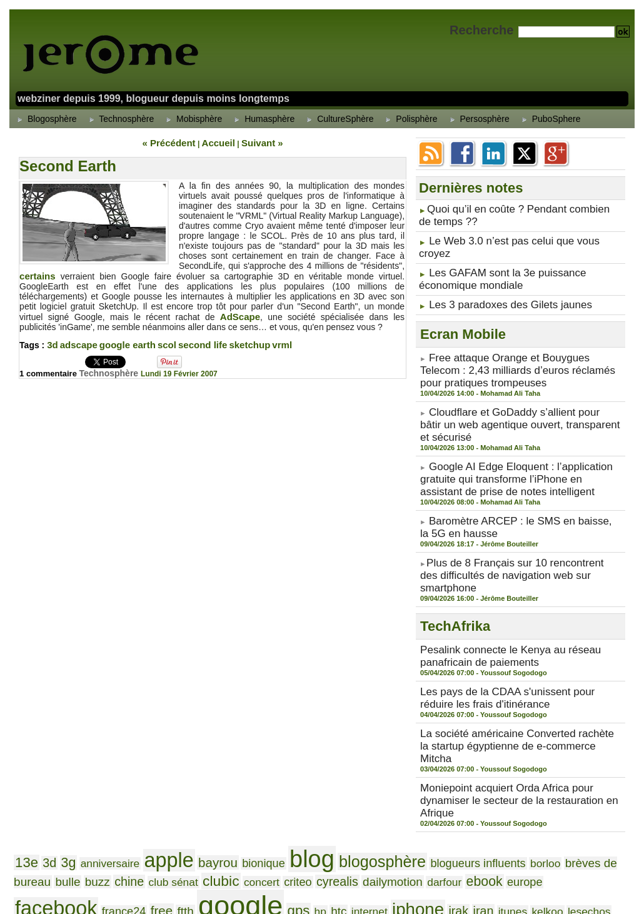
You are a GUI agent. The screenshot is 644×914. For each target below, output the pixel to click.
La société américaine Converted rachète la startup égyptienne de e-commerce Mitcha (519, 645)
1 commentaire (51, 369)
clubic (74, 756)
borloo (448, 732)
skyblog (58, 835)
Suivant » (253, 142)
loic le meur (334, 778)
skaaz (26, 835)
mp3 (154, 801)
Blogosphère (45, 119)
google (526, 752)
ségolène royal (475, 819)
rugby (141, 820)
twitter (344, 834)
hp (591, 757)
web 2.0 (45, 851)
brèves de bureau (502, 731)
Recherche (483, 30)
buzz (578, 731)
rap (97, 820)
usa (415, 835)
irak (102, 778)
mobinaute (36, 801)
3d (52, 341)
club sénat (34, 757)
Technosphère (120, 119)
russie (170, 820)
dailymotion (215, 756)
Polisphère (409, 119)
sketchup (237, 341)
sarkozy (308, 818)
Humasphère (262, 119)
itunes (147, 779)
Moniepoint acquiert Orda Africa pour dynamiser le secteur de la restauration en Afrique (517, 682)
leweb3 (257, 776)
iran (123, 778)
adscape (76, 341)
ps (614, 801)
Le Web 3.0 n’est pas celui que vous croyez (513, 235)
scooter (358, 819)
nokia (347, 801)
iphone (69, 777)
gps (574, 756)
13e (24, 731)
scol (159, 341)
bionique (219, 732)
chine (604, 731)
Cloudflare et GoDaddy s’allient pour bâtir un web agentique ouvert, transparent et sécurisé (520, 381)
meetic (377, 779)
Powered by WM (322, 889)
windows (182, 853)
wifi (124, 852)
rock (116, 820)
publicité (33, 820)
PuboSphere (549, 119)
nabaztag (191, 800)
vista (586, 835)
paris (492, 800)
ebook (290, 757)
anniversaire (94, 732)
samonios (204, 820)
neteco (250, 797)
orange (428, 799)
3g (60, 732)
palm (465, 801)
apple (141, 729)
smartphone (105, 835)
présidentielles (575, 801)
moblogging (84, 801)
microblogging (424, 778)
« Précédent (176, 142)
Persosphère (478, 119)
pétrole (526, 801)
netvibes (307, 800)
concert (107, 757)
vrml (267, 341)
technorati (301, 835)
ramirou (70, 820)
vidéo (560, 834)
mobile (606, 779)
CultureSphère (338, 119)
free (461, 756)
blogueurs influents (394, 732)
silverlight (586, 820)
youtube (257, 854)
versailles (495, 835)
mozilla (126, 801)
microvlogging (562, 779)
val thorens (449, 835)
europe (323, 757)
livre (294, 778)
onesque (382, 801)
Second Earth (67, 164)
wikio (149, 853)
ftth (481, 756)
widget (95, 853)
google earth (122, 341)
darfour (257, 757)
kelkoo (176, 779)
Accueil (217, 142)
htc (607, 756)
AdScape (216, 314)
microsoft (494, 776)
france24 (430, 757)
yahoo (220, 853)
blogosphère (316, 731)
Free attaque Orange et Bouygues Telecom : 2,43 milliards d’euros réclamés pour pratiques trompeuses (520, 339)
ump (393, 835)
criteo (137, 757)
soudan (211, 835)
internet (29, 779)
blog (258, 728)
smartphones (164, 835)
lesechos (211, 779)
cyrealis (169, 756)
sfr (557, 819)
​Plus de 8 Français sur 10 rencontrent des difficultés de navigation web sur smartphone (506, 502)
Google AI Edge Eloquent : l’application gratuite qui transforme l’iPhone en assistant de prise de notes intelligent (516, 423)
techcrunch (252, 835)
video (530, 834)
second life (193, 341)
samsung (253, 819)
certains (36, 274)
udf (372, 835)
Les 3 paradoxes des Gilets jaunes (496, 279)
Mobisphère (192, 119)
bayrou (182, 731)
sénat (532, 819)
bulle (553, 731)
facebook (375, 754)
